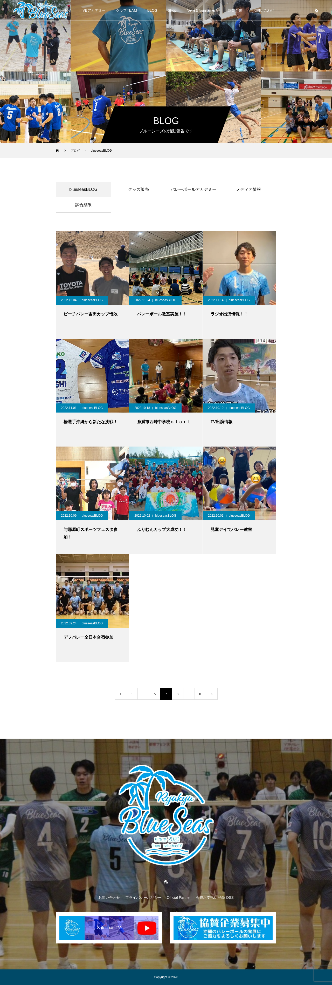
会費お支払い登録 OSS (214, 897)
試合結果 (83, 205)
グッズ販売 (138, 189)
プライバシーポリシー (143, 897)
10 (200, 694)
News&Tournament (201, 10)
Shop (172, 10)
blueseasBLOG (83, 189)
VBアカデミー (94, 10)
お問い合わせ (263, 10)
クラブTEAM (126, 10)
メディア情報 (248, 189)
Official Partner (179, 897)
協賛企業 (235, 10)
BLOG (152, 10)
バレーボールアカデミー (193, 189)
